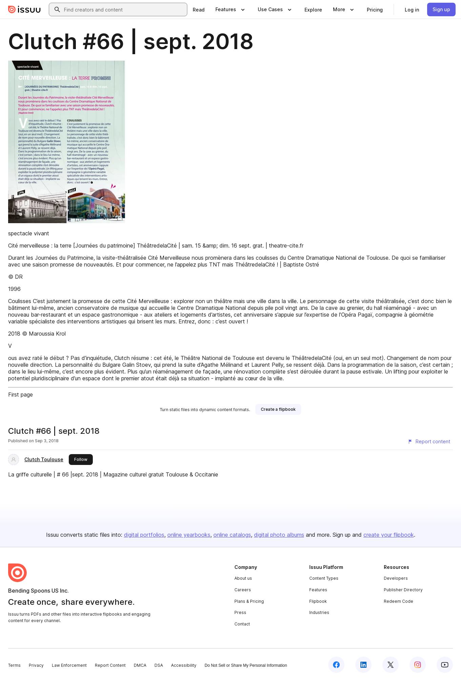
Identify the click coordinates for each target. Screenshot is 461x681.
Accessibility (183, 665)
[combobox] (124, 9)
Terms (14, 665)
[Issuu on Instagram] (418, 665)
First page (20, 394)
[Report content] (429, 442)
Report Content (110, 665)
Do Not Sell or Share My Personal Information (246, 665)
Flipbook (318, 601)
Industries (319, 612)
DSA (158, 665)
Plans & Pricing (249, 601)
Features (318, 589)
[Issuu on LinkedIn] (363, 665)
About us (243, 578)
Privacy (36, 665)
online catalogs (232, 534)
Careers (242, 589)
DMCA (140, 665)
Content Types (323, 578)
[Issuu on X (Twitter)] (390, 665)
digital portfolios (144, 534)
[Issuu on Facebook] (336, 665)
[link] (198, 9)
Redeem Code (398, 601)
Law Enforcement (69, 665)
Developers (396, 578)
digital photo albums (279, 534)
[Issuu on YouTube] (445, 665)
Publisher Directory (403, 589)
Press (240, 612)
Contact (242, 623)
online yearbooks (188, 534)
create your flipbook (388, 534)
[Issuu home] (24, 9)
